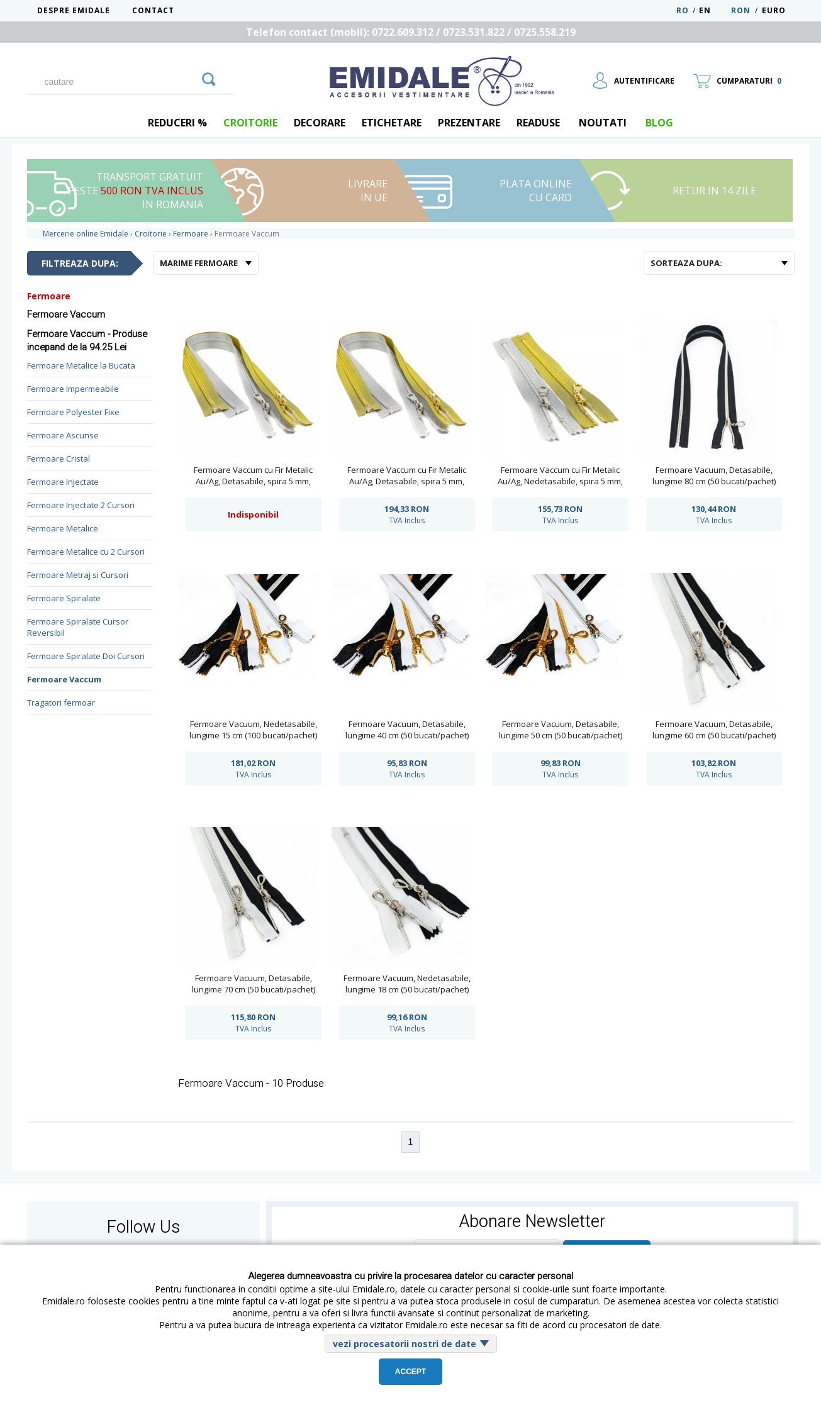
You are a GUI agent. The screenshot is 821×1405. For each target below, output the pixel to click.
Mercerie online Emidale (85, 233)
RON (741, 10)
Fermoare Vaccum (64, 679)
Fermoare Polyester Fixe (73, 412)
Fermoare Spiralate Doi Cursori (86, 656)
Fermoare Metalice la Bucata (81, 365)
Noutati (603, 123)
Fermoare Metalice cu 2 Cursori (86, 551)
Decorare (319, 123)
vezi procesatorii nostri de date (404, 1344)
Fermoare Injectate (63, 481)
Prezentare (469, 123)
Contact (153, 10)
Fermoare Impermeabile (73, 388)
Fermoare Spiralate (64, 598)
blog (659, 123)
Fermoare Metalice (62, 528)
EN (714, 10)
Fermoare (48, 296)
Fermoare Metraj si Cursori (77, 574)
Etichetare (392, 123)
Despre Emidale (73, 10)
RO (682, 10)
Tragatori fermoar (61, 702)
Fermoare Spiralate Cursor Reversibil (77, 627)
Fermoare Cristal (58, 458)
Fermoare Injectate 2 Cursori (81, 505)
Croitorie (250, 123)
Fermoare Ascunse (63, 435)
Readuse (538, 123)
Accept (410, 1371)
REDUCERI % (177, 123)
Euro (774, 10)
